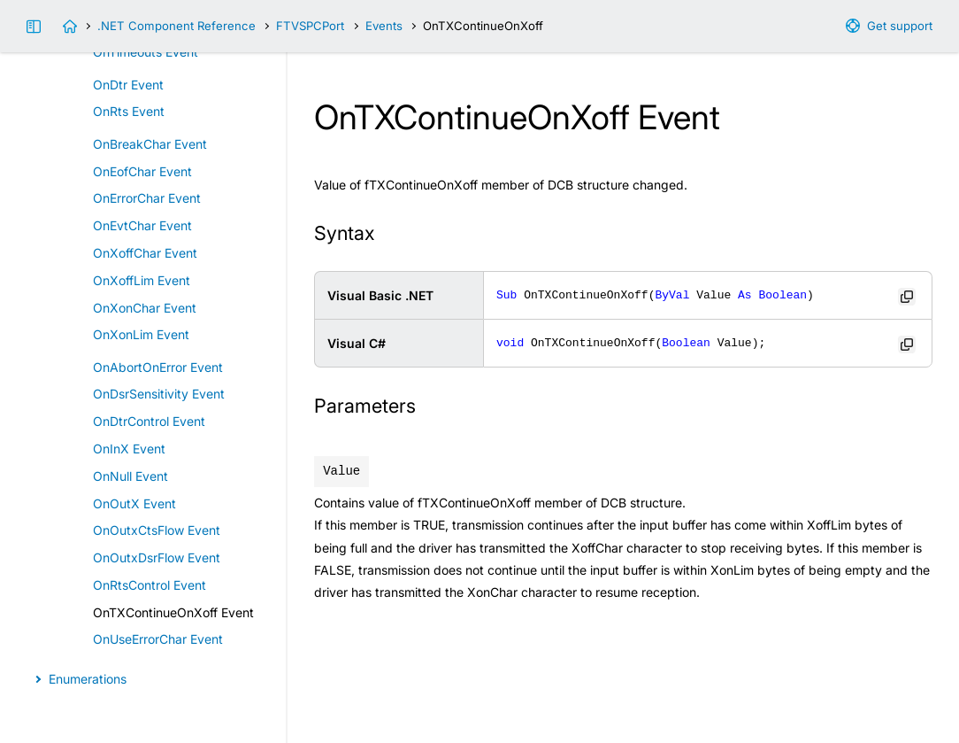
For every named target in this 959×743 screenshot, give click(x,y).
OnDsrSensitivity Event (159, 393)
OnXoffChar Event (145, 252)
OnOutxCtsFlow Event (156, 530)
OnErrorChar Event (147, 197)
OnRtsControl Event (149, 584)
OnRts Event (129, 111)
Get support (899, 26)
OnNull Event (130, 476)
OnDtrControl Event (149, 421)
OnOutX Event (134, 503)
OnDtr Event (128, 84)
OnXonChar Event (144, 307)
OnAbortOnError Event (158, 367)
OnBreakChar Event (150, 143)
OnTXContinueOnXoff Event (173, 612)
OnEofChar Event (142, 171)
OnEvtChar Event (142, 225)
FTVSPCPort (310, 26)
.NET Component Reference (176, 26)
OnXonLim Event (141, 334)
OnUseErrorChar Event (158, 638)
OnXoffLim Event (141, 280)
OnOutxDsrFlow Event (156, 557)
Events (384, 26)
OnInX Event (129, 448)
